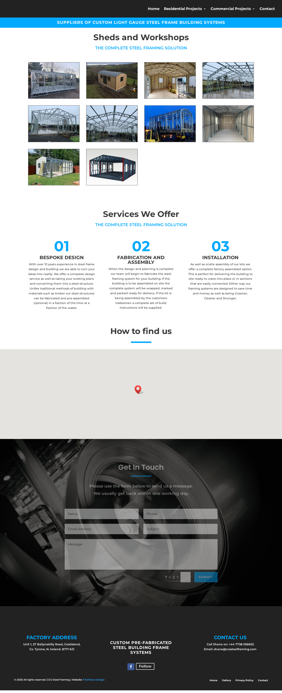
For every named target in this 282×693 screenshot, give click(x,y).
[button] (139, 392)
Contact (267, 9)
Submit (206, 579)
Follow (145, 669)
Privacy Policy (244, 683)
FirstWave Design (94, 682)
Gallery (226, 683)
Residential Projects (183, 9)
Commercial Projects (231, 9)
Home (153, 9)
